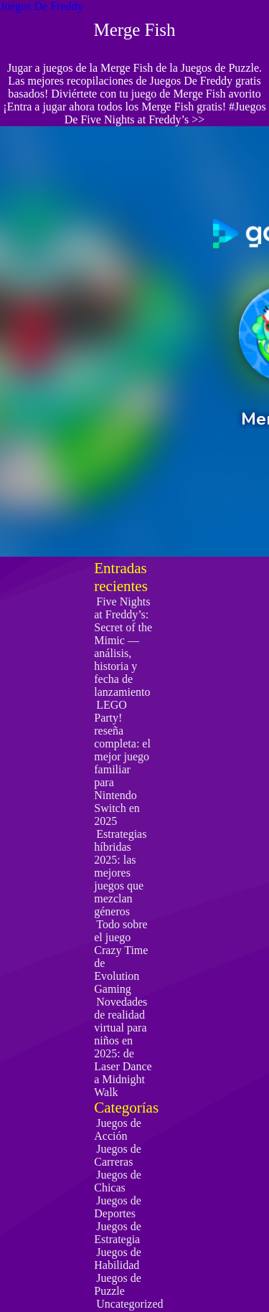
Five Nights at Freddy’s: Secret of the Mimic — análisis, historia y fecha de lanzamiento (123, 646)
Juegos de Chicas (117, 1181)
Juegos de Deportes (117, 1206)
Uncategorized (129, 1304)
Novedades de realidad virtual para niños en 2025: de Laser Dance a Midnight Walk (122, 1047)
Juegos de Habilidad (117, 1258)
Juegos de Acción (117, 1129)
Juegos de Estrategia (117, 1232)
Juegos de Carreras (117, 1155)
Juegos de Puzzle (117, 1284)
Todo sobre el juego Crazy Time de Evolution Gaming (121, 956)
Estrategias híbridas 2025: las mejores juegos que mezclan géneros (120, 872)
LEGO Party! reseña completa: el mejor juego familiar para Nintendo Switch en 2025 (122, 763)
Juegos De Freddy (41, 6)
